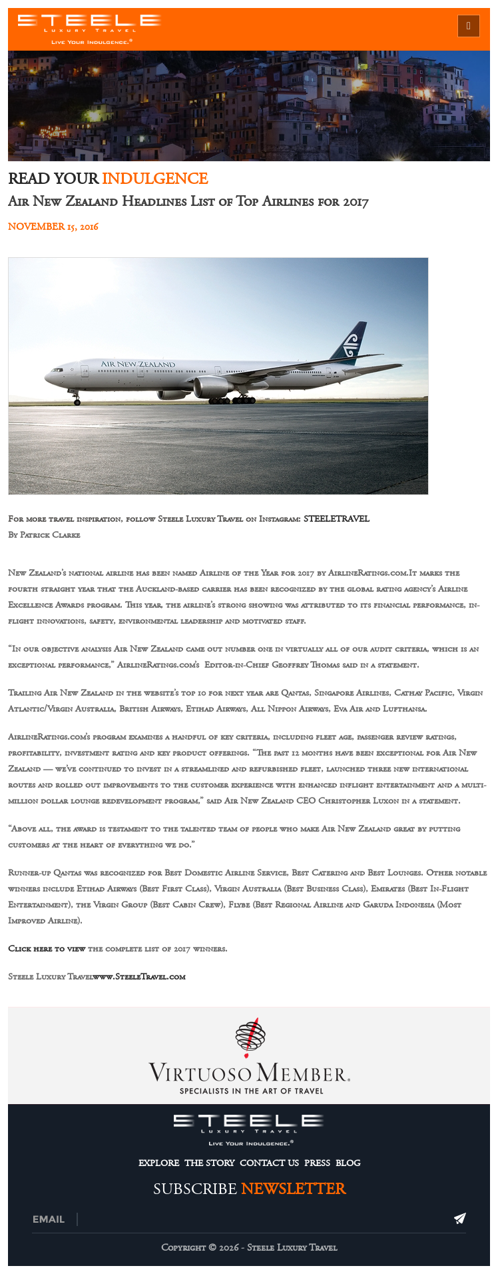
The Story (209, 1163)
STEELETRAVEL (337, 519)
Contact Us (269, 1163)
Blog (348, 1163)
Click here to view (46, 949)
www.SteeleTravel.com (139, 976)
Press (317, 1163)
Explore (158, 1163)
